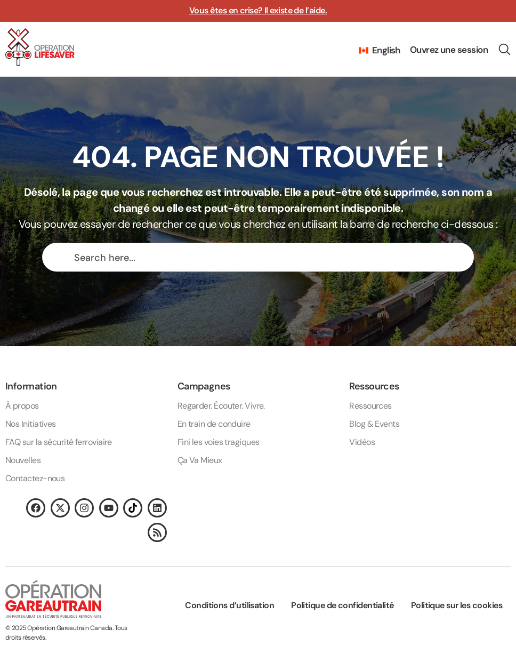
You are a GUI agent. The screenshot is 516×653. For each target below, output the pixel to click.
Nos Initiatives (30, 423)
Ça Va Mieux (200, 460)
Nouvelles (23, 460)
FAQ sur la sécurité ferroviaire (58, 442)
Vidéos (362, 442)
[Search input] (267, 257)
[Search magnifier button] (59, 257)
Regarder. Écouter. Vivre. (221, 405)
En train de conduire (214, 423)
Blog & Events (374, 423)
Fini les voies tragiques (219, 442)
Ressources (370, 405)
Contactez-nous (34, 478)
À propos (22, 405)
